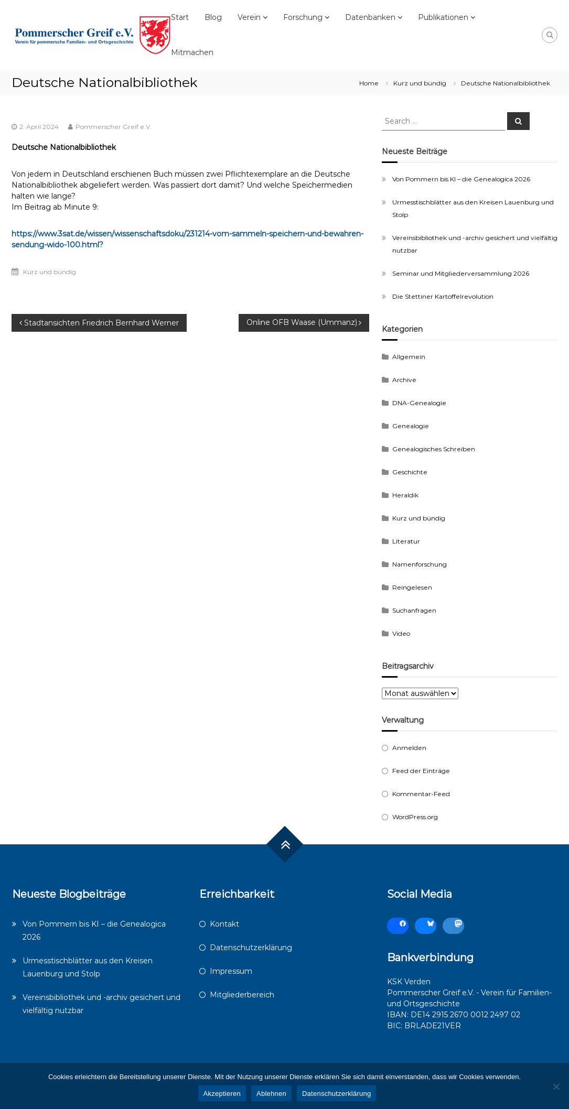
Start (180, 17)
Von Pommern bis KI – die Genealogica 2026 (461, 179)
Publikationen (443, 17)
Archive (404, 380)
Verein (249, 17)
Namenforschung (419, 564)
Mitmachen (192, 52)
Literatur (406, 541)
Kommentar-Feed (421, 794)
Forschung (303, 17)
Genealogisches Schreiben (433, 449)
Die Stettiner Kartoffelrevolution (442, 296)
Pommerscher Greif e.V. (114, 127)
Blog (213, 17)
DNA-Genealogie (419, 403)
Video (401, 633)
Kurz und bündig (419, 83)
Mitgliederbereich (242, 994)
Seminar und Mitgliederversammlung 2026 (460, 273)
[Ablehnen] (556, 1086)
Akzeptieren (222, 1093)
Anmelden (409, 748)
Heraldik (405, 495)
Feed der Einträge (421, 771)
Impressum (231, 971)
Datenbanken (370, 17)
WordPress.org (415, 817)
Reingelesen (412, 587)
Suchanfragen (414, 610)
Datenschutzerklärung (251, 947)
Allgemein (408, 357)
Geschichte (409, 472)
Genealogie (410, 426)
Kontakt (224, 924)
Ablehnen (271, 1093)
